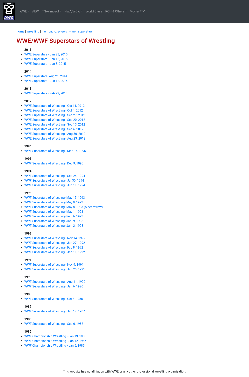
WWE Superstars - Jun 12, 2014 (46, 81)
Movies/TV (138, 11)
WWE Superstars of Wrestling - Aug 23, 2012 (54, 138)
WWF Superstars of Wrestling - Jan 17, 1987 (54, 311)
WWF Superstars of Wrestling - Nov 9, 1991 (53, 264)
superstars (85, 31)
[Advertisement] (124, 360)
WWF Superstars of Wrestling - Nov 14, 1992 (54, 238)
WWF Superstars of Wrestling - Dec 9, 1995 (53, 163)
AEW (35, 11)
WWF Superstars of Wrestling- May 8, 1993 (53, 202)
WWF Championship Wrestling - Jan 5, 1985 (54, 345)
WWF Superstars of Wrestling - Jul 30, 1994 (54, 180)
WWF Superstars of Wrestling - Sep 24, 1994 (54, 176)
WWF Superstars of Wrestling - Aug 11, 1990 (54, 282)
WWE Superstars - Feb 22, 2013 (46, 93)
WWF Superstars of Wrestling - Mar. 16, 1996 (55, 151)
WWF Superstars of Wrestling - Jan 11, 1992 (54, 252)
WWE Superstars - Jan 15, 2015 (46, 59)
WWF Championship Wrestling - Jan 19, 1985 (55, 336)
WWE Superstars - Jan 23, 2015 (46, 54)
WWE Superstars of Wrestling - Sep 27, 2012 (54, 115)
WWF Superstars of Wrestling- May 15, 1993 (54, 197)
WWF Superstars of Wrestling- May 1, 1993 (53, 212)
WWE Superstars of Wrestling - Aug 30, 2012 (54, 134)
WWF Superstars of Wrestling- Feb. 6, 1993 (53, 216)
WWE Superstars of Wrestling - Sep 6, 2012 (53, 129)
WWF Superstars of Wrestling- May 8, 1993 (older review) (63, 207)
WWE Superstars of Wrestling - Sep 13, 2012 (54, 124)
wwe (72, 31)
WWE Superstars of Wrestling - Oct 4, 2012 (53, 110)
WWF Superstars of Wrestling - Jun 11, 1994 (54, 185)
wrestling (33, 31)
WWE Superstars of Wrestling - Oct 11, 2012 (54, 106)
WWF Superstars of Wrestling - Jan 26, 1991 (54, 269)
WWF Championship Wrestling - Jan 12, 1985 (55, 341)
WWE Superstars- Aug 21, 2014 (45, 76)
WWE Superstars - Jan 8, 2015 (45, 64)
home (20, 31)
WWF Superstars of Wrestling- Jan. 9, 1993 (53, 221)
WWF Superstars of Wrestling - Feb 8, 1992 (53, 247)
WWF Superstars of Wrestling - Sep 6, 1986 (53, 324)
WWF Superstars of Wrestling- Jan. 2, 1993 (53, 226)
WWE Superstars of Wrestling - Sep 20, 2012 (54, 120)
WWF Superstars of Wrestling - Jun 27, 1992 (54, 243)
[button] (24, 11)
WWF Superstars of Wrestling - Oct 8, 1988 (53, 299)
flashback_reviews (54, 31)
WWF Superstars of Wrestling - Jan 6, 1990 (53, 286)
